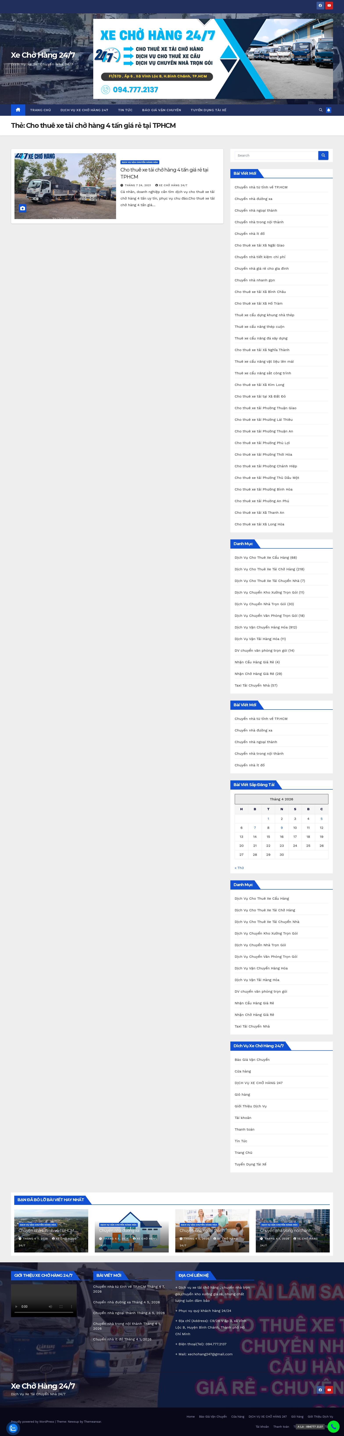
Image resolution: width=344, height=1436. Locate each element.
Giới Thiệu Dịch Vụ (251, 1106)
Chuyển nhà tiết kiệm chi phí (260, 257)
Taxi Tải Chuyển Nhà (252, 685)
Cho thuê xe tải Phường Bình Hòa (264, 489)
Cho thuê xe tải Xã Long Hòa (259, 524)
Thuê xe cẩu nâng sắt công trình (263, 373)
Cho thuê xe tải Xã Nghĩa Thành (262, 350)
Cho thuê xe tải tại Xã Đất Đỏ (260, 396)
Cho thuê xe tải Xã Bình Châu (260, 292)
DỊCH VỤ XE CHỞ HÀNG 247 (84, 110)
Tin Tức (125, 110)
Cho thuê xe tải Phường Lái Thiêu (264, 419)
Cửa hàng (243, 1071)
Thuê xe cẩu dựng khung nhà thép (264, 315)
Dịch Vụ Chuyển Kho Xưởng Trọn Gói (266, 592)
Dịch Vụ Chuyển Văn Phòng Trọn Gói (266, 616)
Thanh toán (245, 1129)
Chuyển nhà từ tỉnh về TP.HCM (261, 187)
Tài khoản (243, 1118)
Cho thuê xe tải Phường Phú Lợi (262, 443)
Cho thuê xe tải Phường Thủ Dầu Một (267, 478)
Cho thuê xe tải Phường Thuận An (264, 431)
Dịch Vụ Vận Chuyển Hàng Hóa (140, 162)
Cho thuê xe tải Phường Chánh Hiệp (266, 466)
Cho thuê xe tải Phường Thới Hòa (263, 454)
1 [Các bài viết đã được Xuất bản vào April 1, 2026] (268, 819)
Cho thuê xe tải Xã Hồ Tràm (259, 303)
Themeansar (92, 1421)
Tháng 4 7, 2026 (36, 1238)
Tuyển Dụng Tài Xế (208, 110)
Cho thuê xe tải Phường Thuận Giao (266, 408)
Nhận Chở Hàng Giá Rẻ (254, 674)
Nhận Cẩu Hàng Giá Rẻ (254, 662)
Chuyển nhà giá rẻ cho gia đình (262, 268)
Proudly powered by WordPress (33, 1421)
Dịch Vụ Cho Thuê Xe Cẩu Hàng (262, 557)
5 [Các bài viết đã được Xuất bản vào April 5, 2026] (321, 819)
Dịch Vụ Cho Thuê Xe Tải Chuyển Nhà (267, 581)
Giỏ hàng (242, 1094)
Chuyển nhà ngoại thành (256, 210)
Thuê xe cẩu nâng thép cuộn (260, 327)
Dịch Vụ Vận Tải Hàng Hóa (257, 639)
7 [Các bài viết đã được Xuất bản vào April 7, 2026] (255, 828)
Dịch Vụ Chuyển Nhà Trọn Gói (260, 604)
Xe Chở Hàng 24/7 (43, 55)
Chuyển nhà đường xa (253, 199)
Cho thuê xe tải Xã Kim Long (259, 385)
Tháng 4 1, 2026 (277, 1238)
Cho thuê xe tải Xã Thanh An (259, 512)
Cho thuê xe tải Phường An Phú (262, 501)
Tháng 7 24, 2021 (138, 185)
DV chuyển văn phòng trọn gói (261, 650)
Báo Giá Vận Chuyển (161, 110)
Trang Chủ (40, 110)
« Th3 (239, 868)
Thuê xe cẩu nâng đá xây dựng (261, 338)
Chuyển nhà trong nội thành (259, 222)
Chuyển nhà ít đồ (250, 234)
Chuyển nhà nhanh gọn (255, 280)
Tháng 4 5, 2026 (117, 1238)
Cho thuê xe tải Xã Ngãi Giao (260, 245)
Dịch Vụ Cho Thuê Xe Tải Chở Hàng (265, 569)
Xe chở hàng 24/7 (171, 185)
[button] (320, 110)
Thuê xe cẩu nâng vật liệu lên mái (264, 361)
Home (190, 1416)
